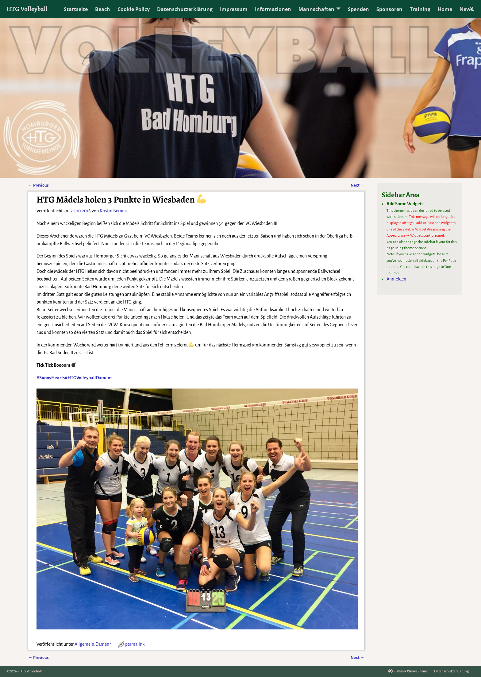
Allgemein (84, 644)
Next (357, 185)
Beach (102, 9)
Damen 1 (103, 644)
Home (445, 9)
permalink (134, 644)
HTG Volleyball (27, 8)
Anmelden (396, 279)
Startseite (76, 9)
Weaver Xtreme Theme (411, 671)
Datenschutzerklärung (185, 9)
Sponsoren (389, 9)
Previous (38, 185)
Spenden (358, 9)
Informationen (273, 9)
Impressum (234, 9)
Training (420, 9)
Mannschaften (316, 9)
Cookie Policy (133, 9)
